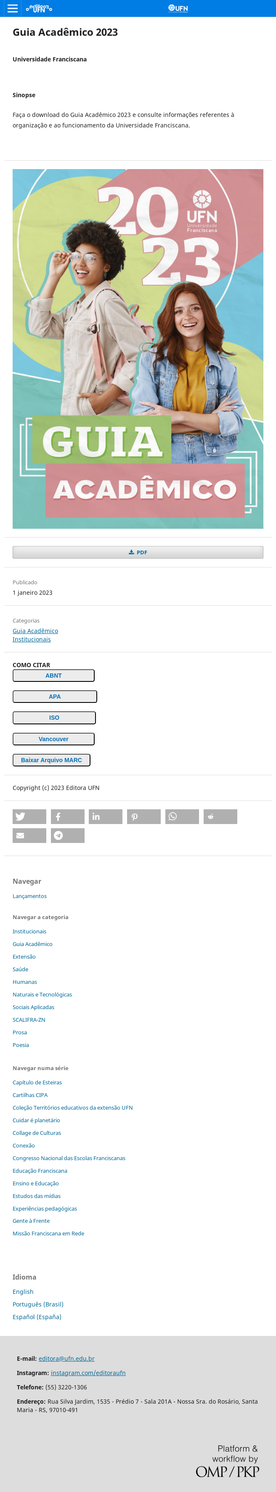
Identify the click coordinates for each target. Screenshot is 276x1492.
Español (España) (37, 1317)
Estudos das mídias (37, 1196)
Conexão (24, 1145)
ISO (54, 717)
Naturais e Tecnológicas (42, 994)
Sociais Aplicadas (33, 1007)
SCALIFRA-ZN (29, 1019)
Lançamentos (30, 896)
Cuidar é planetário (36, 1120)
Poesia (21, 1045)
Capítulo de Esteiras (37, 1082)
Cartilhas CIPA (30, 1095)
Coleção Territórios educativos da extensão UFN (73, 1107)
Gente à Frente (31, 1220)
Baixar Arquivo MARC (51, 760)
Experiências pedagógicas (45, 1208)
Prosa (20, 1032)
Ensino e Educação (36, 1183)
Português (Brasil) (38, 1304)
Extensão (24, 956)
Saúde (20, 969)
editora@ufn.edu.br (67, 1358)
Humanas (25, 982)
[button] (29, 816)
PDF (141, 552)
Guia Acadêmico (35, 631)
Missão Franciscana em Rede (48, 1233)
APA (55, 696)
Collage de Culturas (37, 1133)
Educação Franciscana (40, 1170)
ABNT (53, 675)
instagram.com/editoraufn (88, 1373)
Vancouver (54, 739)
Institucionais (32, 639)
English (23, 1292)
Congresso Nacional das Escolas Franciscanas (69, 1158)
